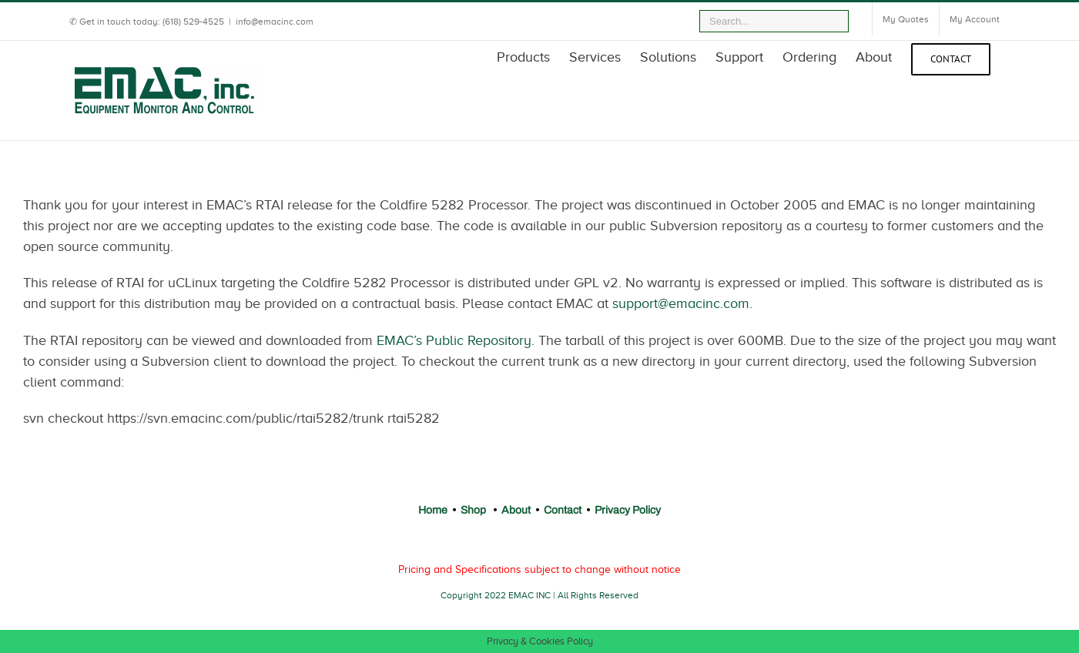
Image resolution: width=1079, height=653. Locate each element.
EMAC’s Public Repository (454, 340)
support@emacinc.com (680, 303)
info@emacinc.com (274, 21)
